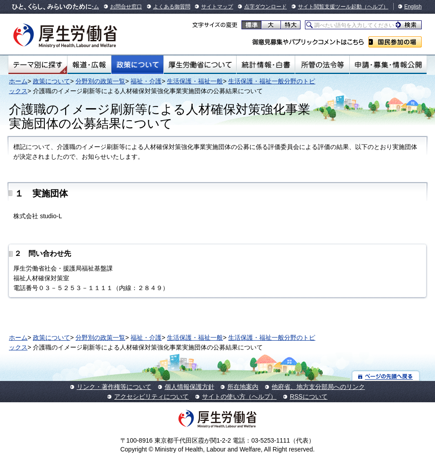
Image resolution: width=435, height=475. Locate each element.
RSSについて (309, 396)
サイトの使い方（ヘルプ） (239, 396)
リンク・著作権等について (114, 386)
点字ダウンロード (265, 7)
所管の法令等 (322, 64)
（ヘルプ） (375, 7)
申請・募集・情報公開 (388, 64)
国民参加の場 (395, 41)
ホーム (18, 81)
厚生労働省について (200, 64)
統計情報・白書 (266, 64)
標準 (251, 25)
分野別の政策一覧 (100, 81)
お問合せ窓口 (126, 7)
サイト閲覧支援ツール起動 (330, 7)
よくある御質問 (171, 7)
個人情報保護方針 (189, 386)
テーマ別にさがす (37, 65)
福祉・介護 (146, 81)
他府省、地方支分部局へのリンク (318, 386)
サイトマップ (217, 7)
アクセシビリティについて (151, 396)
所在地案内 (242, 386)
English (413, 7)
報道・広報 (89, 64)
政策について (137, 64)
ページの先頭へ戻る (386, 376)
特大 (290, 25)
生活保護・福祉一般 (195, 81)
